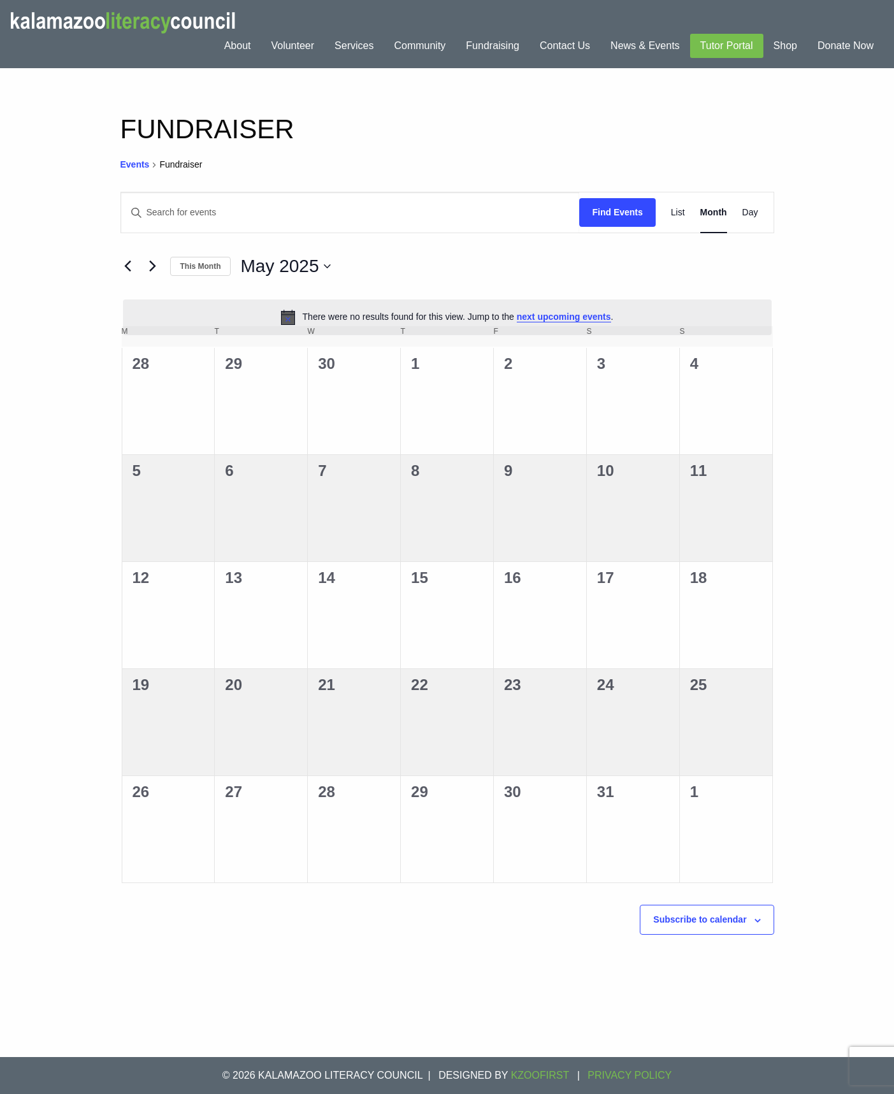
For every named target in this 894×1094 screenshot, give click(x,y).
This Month (200, 266)
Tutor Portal (726, 45)
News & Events (644, 45)
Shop (785, 45)
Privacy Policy (630, 1075)
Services (354, 45)
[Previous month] (128, 266)
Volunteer (292, 45)
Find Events (617, 212)
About (237, 45)
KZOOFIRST (540, 1075)
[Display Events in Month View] (713, 212)
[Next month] (153, 266)
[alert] (447, 317)
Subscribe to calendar (699, 919)
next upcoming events (564, 317)
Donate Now (846, 45)
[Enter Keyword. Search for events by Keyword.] (350, 212)
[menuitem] (237, 46)
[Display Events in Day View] (750, 212)
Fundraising (492, 45)
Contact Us (565, 45)
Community (419, 45)
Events (135, 164)
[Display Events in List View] (678, 212)
